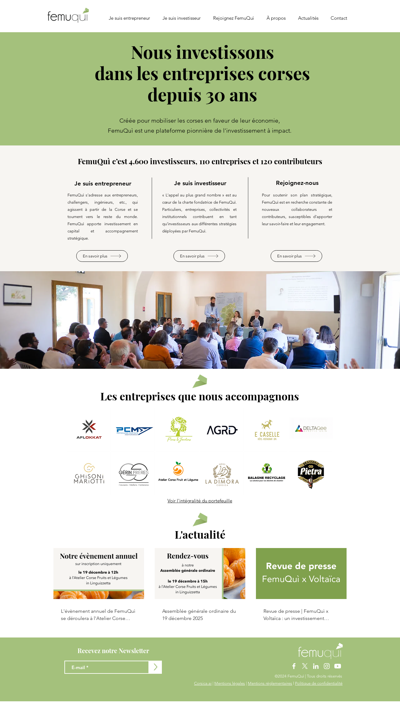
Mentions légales (229, 683)
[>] (155, 667)
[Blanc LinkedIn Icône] (316, 666)
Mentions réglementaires (270, 683)
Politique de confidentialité (318, 683)
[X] (305, 666)
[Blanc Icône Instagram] (327, 666)
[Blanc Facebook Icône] (294, 666)
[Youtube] (338, 666)
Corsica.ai (203, 683)
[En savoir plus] (102, 256)
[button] (276, 18)
